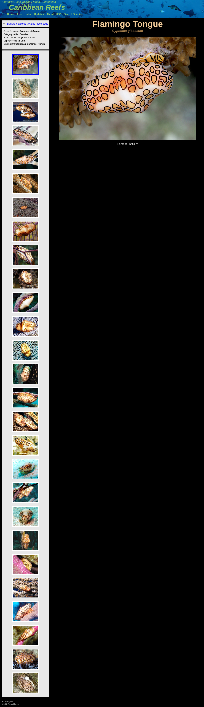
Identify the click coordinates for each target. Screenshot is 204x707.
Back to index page (27, 23)
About (50, 14)
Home (10, 14)
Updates (39, 14)
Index (28, 14)
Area (19, 14)
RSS (58, 14)
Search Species (73, 14)
